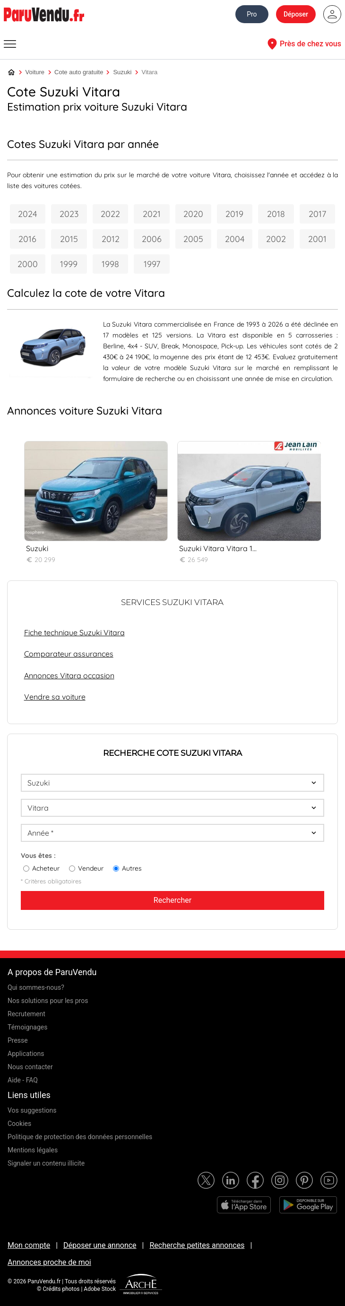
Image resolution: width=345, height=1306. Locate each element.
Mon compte (29, 1245)
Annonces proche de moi (49, 1262)
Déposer (296, 14)
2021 (152, 213)
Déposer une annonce (100, 1245)
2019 (234, 213)
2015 (69, 239)
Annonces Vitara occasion (69, 675)
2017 (317, 213)
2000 (27, 264)
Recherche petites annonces (196, 1245)
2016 (27, 239)
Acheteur (46, 868)
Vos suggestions (32, 1110)
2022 (110, 213)
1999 (69, 264)
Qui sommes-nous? (36, 987)
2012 (111, 239)
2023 (69, 213)
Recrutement (26, 1014)
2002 (276, 239)
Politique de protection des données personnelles (80, 1137)
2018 (276, 213)
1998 (110, 264)
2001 (317, 239)
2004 (234, 239)
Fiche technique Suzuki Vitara (74, 632)
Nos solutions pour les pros (48, 1000)
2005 (193, 239)
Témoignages (28, 1027)
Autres (132, 868)
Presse (18, 1040)
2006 (152, 239)
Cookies (19, 1123)
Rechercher (172, 900)
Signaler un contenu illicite (46, 1163)
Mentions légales (33, 1150)
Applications (26, 1053)
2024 (27, 213)
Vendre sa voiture (55, 696)
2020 (193, 213)
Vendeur (91, 868)
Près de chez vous (303, 44)
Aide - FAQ (23, 1080)
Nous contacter (30, 1067)
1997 (152, 264)
